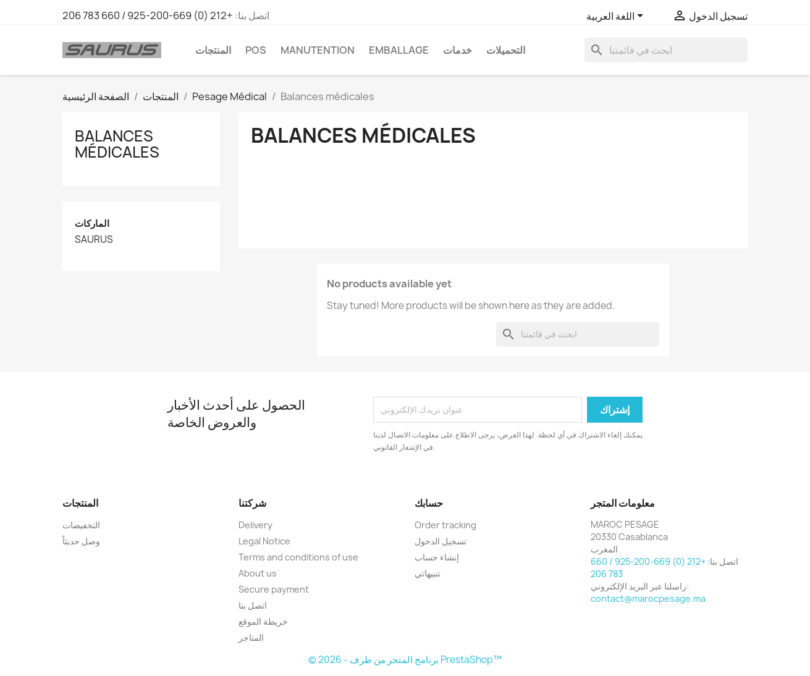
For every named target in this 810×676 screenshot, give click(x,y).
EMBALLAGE (399, 50)
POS (255, 50)
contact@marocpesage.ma (648, 598)
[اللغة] (617, 16)
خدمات (457, 50)
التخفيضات (81, 525)
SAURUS (94, 240)
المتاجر (251, 637)
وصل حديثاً (81, 541)
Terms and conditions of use (298, 557)
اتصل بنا (252, 605)
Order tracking (445, 525)
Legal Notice (264, 541)
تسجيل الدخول (440, 541)
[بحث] (666, 50)
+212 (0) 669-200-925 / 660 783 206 (147, 15)
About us (257, 573)
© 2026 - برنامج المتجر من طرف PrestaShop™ (405, 659)
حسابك (429, 503)
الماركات (92, 223)
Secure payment (273, 589)
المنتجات (213, 50)
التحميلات (505, 50)
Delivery (255, 525)
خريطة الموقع (263, 621)
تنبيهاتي (428, 573)
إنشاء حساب (437, 557)
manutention (318, 50)
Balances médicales (117, 144)
